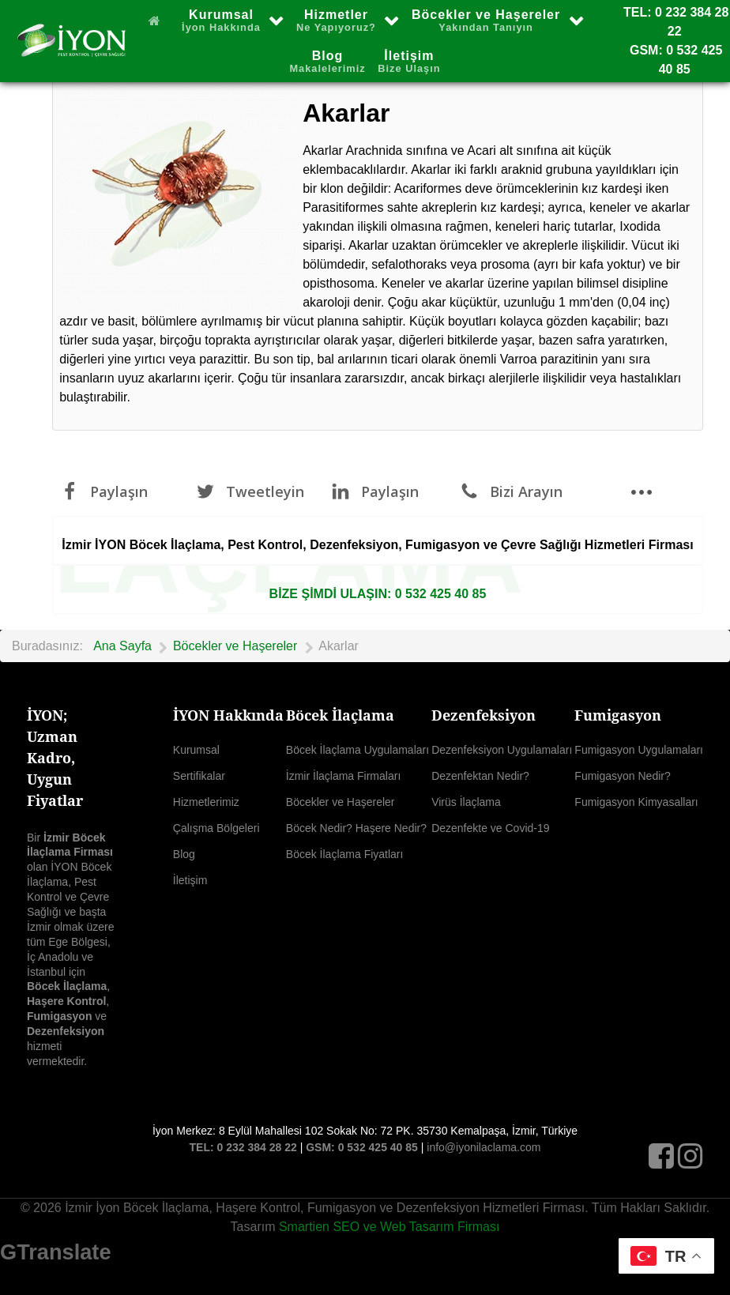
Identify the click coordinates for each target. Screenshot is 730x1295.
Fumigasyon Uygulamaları (638, 749)
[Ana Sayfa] (158, 20)
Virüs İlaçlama (466, 802)
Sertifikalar (199, 776)
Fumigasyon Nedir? (622, 776)
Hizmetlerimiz (206, 802)
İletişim (190, 880)
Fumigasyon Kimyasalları (636, 802)
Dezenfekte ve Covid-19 (490, 828)
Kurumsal (196, 749)
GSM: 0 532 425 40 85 (362, 1147)
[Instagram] (690, 1161)
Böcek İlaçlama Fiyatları (345, 854)
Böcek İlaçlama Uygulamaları (357, 749)
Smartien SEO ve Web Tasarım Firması (389, 1226)
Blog (184, 854)
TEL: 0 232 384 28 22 (243, 1147)
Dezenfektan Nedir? (480, 776)
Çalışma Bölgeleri (216, 828)
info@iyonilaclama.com (483, 1147)
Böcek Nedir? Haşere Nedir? (356, 828)
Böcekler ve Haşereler (340, 802)
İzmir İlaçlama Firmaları (343, 776)
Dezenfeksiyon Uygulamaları (501, 749)
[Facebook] (663, 1161)
